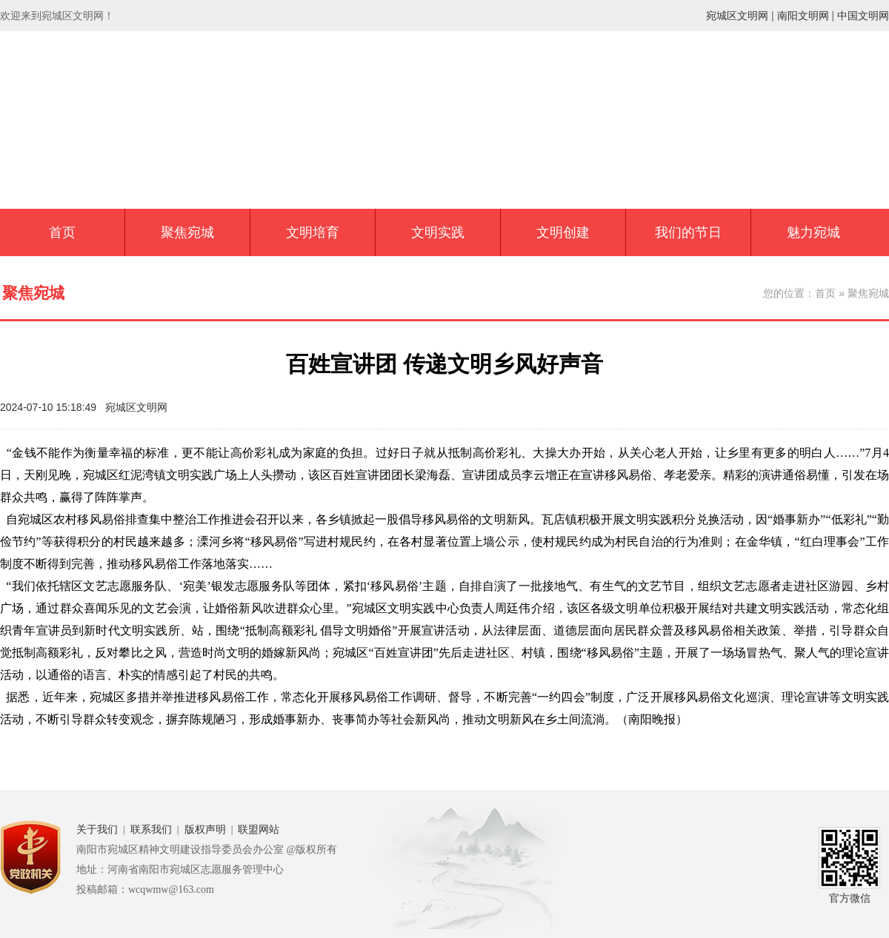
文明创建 (563, 232)
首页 (62, 232)
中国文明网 (863, 15)
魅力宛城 (813, 232)
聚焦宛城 (187, 232)
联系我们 (151, 829)
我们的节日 (688, 232)
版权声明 (205, 829)
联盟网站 (258, 829)
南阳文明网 (803, 15)
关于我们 (97, 829)
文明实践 (438, 232)
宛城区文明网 (737, 15)
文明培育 (312, 232)
